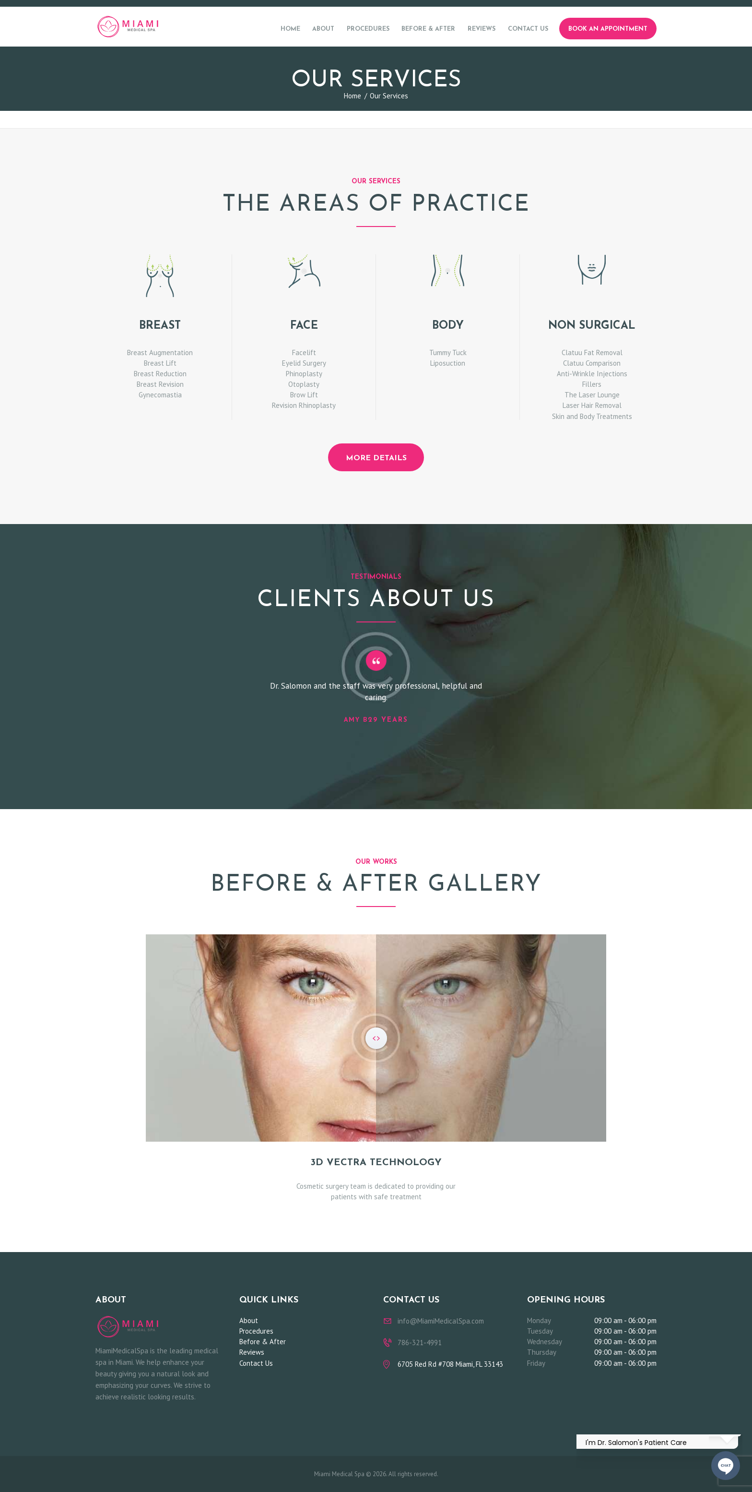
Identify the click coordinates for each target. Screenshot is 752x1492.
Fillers (591, 384)
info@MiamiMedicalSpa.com (441, 1320)
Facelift (304, 352)
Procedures (256, 1331)
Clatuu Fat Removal (592, 352)
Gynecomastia (160, 394)
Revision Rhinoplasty (304, 405)
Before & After (262, 1341)
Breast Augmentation (160, 352)
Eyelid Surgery (304, 363)
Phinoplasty (304, 373)
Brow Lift (304, 394)
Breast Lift (160, 363)
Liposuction (447, 363)
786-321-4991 (420, 1342)
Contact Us (256, 1363)
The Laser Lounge (592, 394)
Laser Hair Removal (592, 405)
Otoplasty (303, 384)
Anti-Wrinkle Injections (592, 373)
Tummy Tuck (448, 352)
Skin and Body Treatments (592, 416)
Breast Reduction (160, 373)
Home (352, 95)
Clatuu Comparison (592, 363)
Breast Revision (160, 384)
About (248, 1320)
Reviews (251, 1352)
